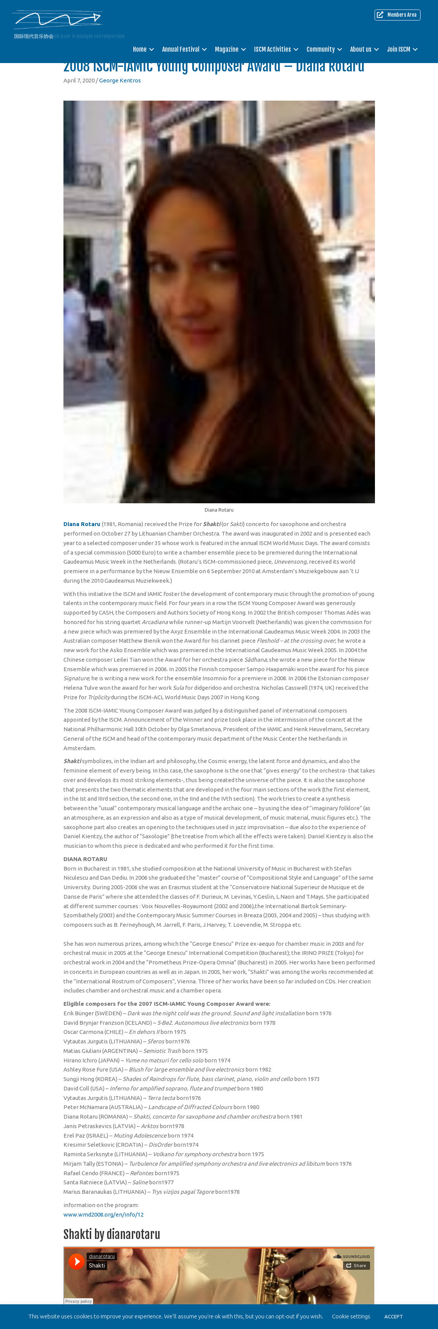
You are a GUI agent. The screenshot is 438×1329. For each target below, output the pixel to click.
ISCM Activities (272, 49)
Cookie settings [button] (351, 1316)
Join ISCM (398, 49)
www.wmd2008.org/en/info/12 (103, 1214)
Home (140, 49)
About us (361, 49)
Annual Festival (180, 49)
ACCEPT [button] (393, 1316)
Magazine (227, 49)
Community (321, 49)
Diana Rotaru (81, 524)
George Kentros (120, 80)
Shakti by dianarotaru (111, 1235)
